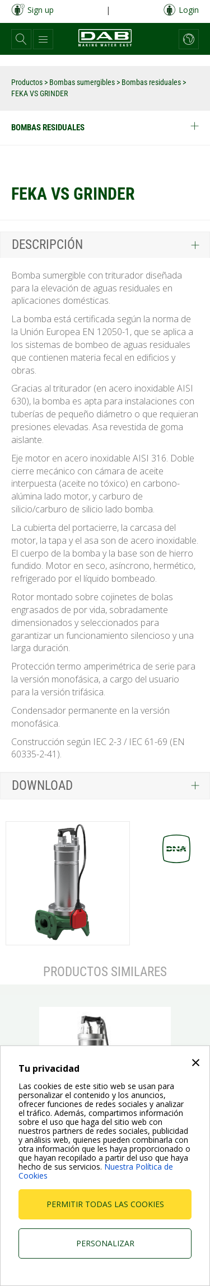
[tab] (105, 244)
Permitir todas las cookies (105, 1204)
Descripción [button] (47, 244)
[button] (21, 39)
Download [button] (42, 785)
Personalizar (105, 1243)
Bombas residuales (152, 82)
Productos (27, 82)
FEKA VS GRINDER (39, 93)
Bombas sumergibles (82, 82)
